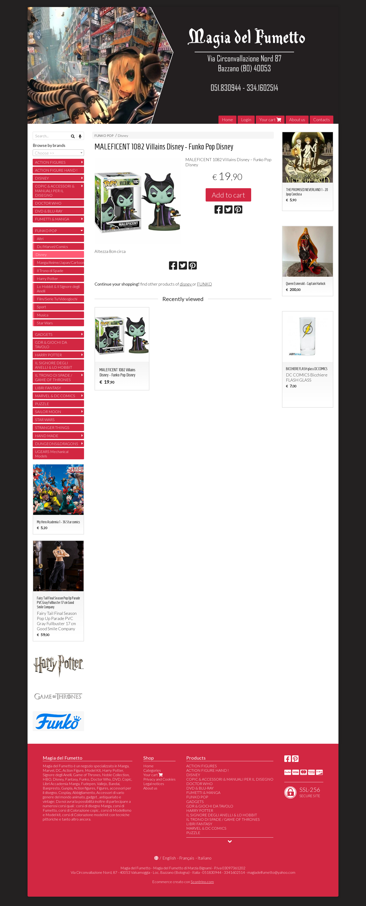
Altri (40, 238)
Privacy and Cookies (159, 779)
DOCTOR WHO (48, 203)
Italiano (204, 857)
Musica (42, 315)
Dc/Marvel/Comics (52, 246)
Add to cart (228, 195)
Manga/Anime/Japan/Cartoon (60, 262)
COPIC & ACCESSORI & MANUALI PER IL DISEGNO (54, 190)
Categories (152, 770)
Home (227, 119)
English (169, 857)
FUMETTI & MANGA (52, 219)
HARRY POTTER (48, 355)
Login (246, 119)
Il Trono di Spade (50, 270)
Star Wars (45, 323)
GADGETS (44, 334)
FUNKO (204, 284)
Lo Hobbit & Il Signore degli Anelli (58, 288)
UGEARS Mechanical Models (51, 453)
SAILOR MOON (48, 411)
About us (297, 119)
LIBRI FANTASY (48, 388)
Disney (123, 136)
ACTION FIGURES (50, 162)
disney (186, 284)
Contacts (321, 119)
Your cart (270, 119)
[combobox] (58, 152)
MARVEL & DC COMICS (55, 395)
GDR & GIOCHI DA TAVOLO (51, 344)
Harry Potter (47, 278)
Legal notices (153, 783)
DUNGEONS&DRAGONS (56, 443)
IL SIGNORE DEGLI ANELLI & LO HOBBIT (53, 365)
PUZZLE (42, 403)
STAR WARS (45, 419)
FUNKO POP (104, 136)
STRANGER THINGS (52, 427)
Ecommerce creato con (183, 881)
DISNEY (42, 178)
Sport (41, 306)
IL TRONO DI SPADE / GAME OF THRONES (53, 377)
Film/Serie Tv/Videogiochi (57, 299)
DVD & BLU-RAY (48, 211)
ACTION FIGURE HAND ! (56, 170)
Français (186, 857)
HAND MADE (46, 435)
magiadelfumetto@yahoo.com (271, 872)
